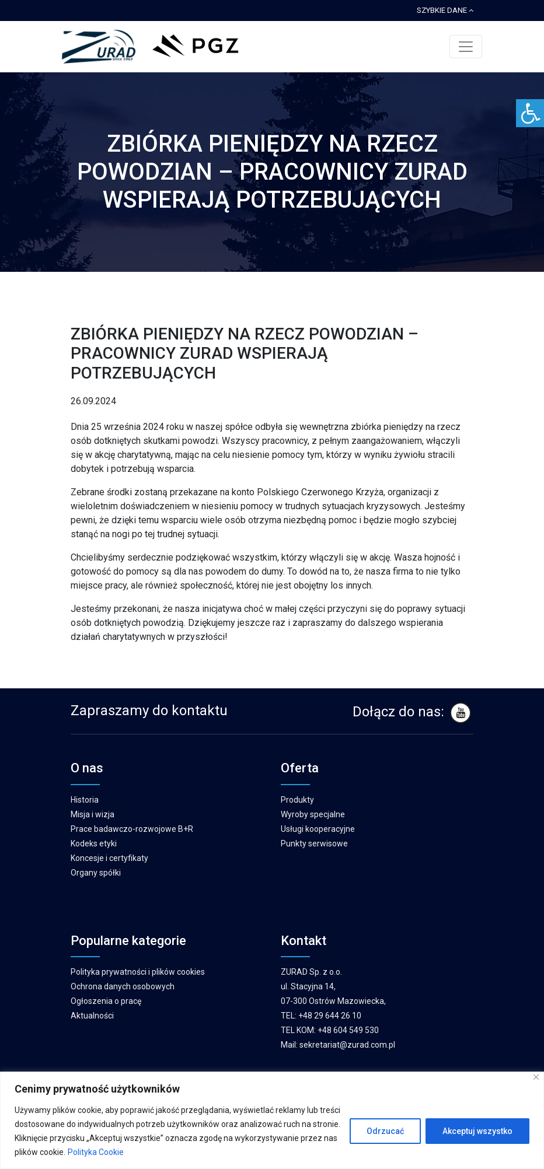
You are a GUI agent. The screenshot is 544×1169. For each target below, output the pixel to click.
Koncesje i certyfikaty (109, 858)
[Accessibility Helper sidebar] (530, 113)
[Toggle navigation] (465, 46)
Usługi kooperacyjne (318, 829)
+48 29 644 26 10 (329, 1015)
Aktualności (92, 1015)
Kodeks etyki (94, 843)
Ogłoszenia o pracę (106, 1001)
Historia (85, 799)
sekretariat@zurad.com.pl (347, 1044)
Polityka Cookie (96, 1152)
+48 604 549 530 (348, 1030)
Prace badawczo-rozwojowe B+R (132, 829)
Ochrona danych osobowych (123, 986)
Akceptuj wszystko (477, 1131)
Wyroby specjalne (313, 814)
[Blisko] (536, 1077)
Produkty (297, 799)
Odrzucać (385, 1131)
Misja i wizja (92, 814)
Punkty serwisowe (314, 843)
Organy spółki (96, 872)
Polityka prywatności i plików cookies (138, 972)
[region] (272, 1120)
